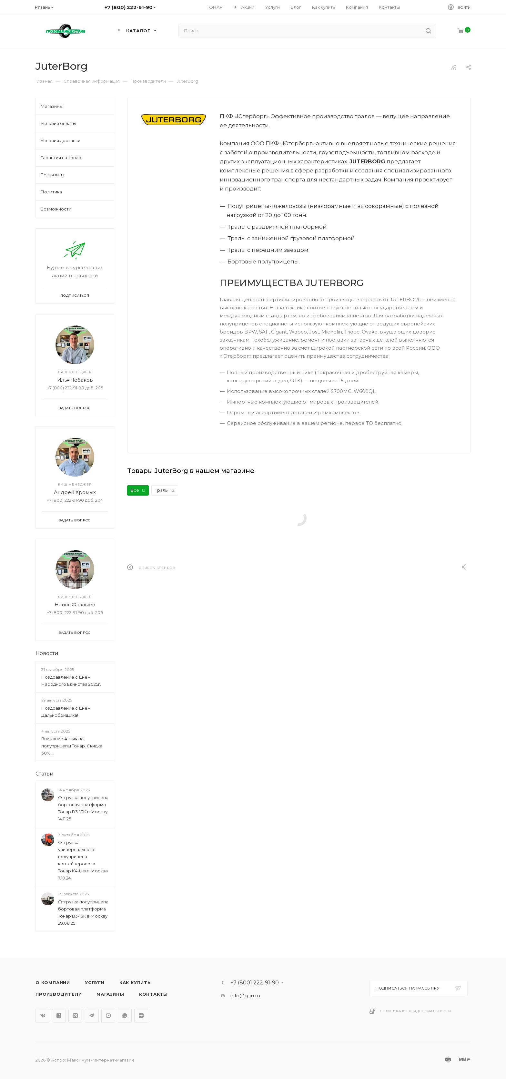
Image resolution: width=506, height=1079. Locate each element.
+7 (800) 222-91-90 (254, 982)
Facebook (59, 1015)
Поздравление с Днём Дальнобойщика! (66, 711)
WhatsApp (125, 1015)
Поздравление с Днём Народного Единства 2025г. (71, 680)
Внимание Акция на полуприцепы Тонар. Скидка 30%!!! (71, 745)
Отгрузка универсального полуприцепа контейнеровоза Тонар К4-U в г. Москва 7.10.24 (83, 860)
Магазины (110, 994)
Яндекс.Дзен (141, 1015)
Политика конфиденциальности (415, 1011)
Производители (58, 994)
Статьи (44, 774)
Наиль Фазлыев (75, 604)
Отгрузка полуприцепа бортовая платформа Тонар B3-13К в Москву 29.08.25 (83, 912)
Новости (46, 653)
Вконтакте (42, 1015)
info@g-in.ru (245, 995)
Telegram (92, 1015)
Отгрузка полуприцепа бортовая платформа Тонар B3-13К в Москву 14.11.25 (83, 808)
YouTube (108, 1015)
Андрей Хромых (75, 492)
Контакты (153, 994)
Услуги (95, 982)
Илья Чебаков (75, 380)
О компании (52, 982)
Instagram (75, 1015)
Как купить (135, 982)
